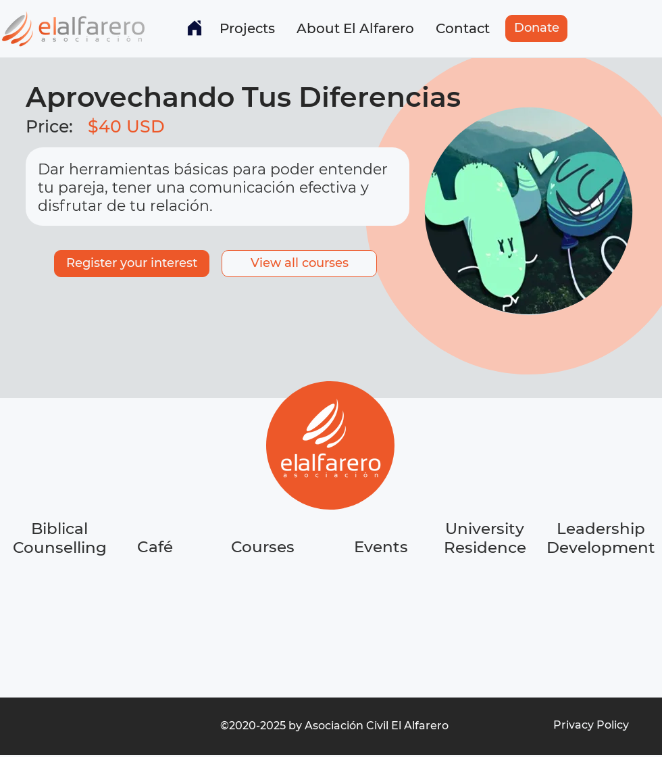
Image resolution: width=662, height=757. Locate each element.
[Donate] (536, 28)
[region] (156, 598)
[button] (247, 28)
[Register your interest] (131, 263)
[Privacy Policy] (591, 725)
